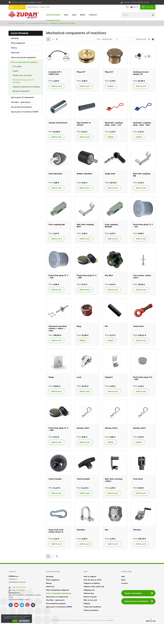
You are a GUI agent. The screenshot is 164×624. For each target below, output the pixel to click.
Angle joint (110, 173)
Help (66, 15)
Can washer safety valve (142, 276)
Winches (137, 530)
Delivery (87, 603)
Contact (93, 15)
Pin (106, 326)
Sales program (53, 15)
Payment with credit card (94, 586)
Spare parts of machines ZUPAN (24, 112)
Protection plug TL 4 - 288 (86, 276)
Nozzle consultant (139, 593)
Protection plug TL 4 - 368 (58, 429)
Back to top (150, 620)
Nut (106, 530)
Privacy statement (91, 610)
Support (109, 377)
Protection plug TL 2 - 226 (58, 276)
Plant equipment (18, 43)
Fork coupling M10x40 (111, 225)
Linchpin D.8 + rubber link (55, 73)
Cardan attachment (58, 123)
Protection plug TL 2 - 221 (143, 225)
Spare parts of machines (139, 601)
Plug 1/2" (81, 72)
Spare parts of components (22, 97)
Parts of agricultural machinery (37, 23)
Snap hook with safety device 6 (56, 531)
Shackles (81, 530)
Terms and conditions (92, 607)
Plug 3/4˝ (109, 72)
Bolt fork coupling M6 (141, 174)
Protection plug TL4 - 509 (142, 378)
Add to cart (56, 86)
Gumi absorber (55, 173)
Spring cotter (83, 428)
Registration (32, 7)
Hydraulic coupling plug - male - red (114, 124)
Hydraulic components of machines (26, 87)
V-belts (15, 71)
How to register (90, 576)
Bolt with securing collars (113, 480)
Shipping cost (89, 590)
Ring (79, 326)
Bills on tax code (90, 600)
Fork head (138, 479)
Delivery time (89, 593)
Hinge (51, 377)
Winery (14, 48)
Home (11, 23)
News (82, 15)
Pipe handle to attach (84, 124)
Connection (138, 326)
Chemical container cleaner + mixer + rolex (58, 328)
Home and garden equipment (23, 57)
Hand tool (15, 53)
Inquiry (111, 86)
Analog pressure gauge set (141, 73)
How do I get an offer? (93, 580)
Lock (79, 377)
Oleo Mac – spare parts (21, 102)
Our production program (21, 107)
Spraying (15, 38)
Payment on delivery (92, 583)
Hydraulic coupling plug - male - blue (142, 124)
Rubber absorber (84, 173)
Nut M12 (109, 275)
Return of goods (90, 597)
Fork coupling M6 (57, 224)
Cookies (12, 620)
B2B (48, 7)
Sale (74, 15)
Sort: (98, 39)
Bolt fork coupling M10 (85, 225)
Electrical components (21, 91)
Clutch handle (55, 479)
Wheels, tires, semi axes (22, 75)
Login (42, 7)
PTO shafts (17, 66)
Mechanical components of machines (23, 81)
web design (103, 620)
